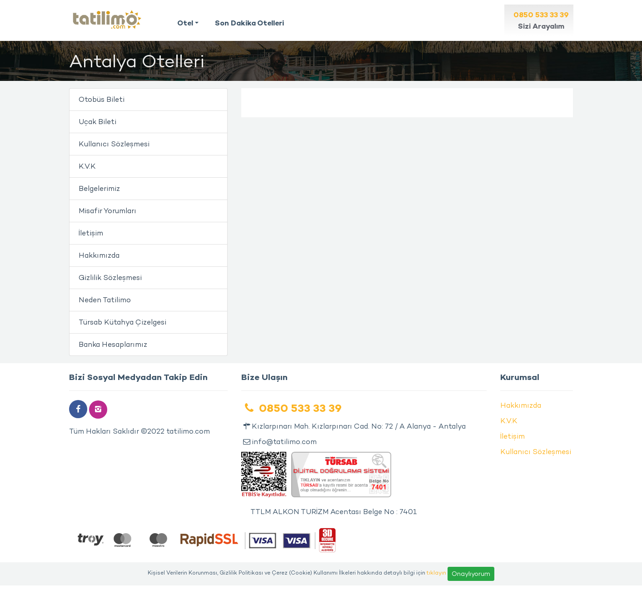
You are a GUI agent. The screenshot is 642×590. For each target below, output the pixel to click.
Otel (185, 22)
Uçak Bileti (97, 121)
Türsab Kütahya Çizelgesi (122, 322)
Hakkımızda (99, 255)
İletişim (91, 233)
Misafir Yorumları (107, 210)
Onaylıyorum (471, 573)
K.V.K (87, 166)
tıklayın (436, 572)
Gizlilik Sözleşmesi (110, 277)
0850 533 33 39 (291, 408)
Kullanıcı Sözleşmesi (114, 144)
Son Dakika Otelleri (249, 22)
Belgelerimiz (99, 188)
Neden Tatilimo (105, 299)
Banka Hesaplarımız (113, 344)
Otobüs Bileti (101, 99)
